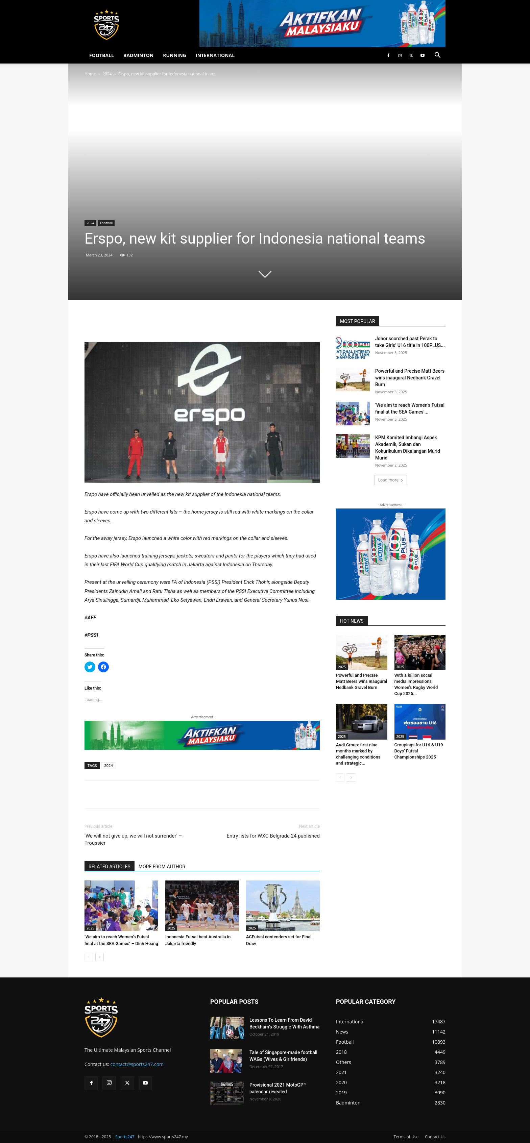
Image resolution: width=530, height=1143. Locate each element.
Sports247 (125, 1137)
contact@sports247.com (137, 1064)
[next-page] (99, 957)
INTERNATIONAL (215, 55)
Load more (391, 480)
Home (90, 74)
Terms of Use (405, 1137)
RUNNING (174, 55)
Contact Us (435, 1137)
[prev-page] (89, 957)
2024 (107, 74)
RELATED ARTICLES (109, 866)
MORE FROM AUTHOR (162, 866)
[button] (437, 56)
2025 (90, 928)
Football (106, 223)
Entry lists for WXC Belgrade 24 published (273, 836)
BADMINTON (138, 55)
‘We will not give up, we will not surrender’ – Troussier (133, 839)
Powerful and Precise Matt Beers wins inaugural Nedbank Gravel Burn (409, 377)
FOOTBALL (101, 55)
